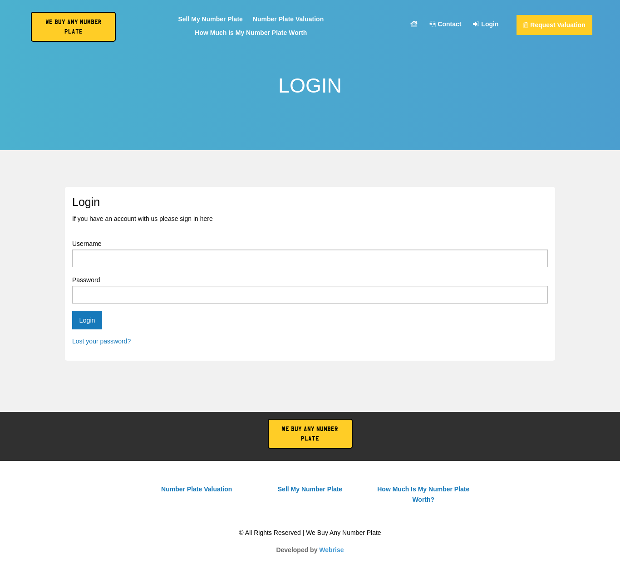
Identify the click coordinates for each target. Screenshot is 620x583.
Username (310, 253)
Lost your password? (101, 341)
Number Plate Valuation (288, 19)
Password (310, 290)
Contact (445, 24)
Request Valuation (554, 25)
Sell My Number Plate (210, 19)
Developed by (310, 550)
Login (485, 24)
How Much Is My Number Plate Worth (251, 32)
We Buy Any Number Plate (310, 433)
